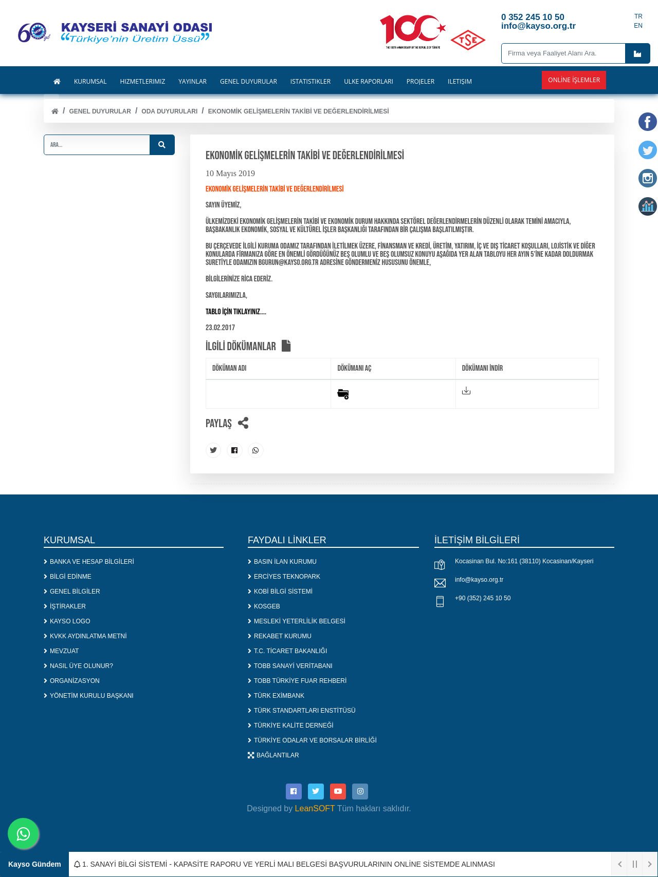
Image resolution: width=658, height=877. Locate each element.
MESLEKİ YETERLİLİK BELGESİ (296, 620)
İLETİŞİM (460, 82)
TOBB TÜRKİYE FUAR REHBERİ (297, 680)
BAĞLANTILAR (273, 754)
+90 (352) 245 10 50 (482, 598)
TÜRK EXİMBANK (276, 695)
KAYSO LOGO (67, 620)
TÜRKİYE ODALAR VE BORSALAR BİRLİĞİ (312, 739)
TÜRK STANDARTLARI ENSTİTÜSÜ (302, 710)
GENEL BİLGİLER (72, 591)
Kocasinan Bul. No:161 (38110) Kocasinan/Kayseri (524, 561)
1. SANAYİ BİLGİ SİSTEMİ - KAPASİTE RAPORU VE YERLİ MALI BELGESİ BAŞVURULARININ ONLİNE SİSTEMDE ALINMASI (284, 864)
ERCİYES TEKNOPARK (284, 576)
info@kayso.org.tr (479, 579)
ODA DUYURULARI (169, 111)
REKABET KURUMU (280, 635)
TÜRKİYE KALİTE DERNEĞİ (291, 725)
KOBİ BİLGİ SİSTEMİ (280, 591)
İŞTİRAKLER (65, 605)
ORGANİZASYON (72, 680)
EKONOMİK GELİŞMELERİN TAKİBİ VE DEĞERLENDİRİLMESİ (298, 111)
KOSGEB (264, 605)
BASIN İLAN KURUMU (282, 561)
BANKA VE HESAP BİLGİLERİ (89, 561)
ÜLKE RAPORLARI (368, 82)
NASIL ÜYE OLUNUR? (78, 665)
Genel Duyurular (100, 111)
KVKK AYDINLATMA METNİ (85, 635)
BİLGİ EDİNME (68, 576)
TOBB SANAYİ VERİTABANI (290, 665)
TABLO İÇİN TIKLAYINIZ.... (236, 312)
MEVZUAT (61, 650)
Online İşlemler (574, 79)
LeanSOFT (315, 808)
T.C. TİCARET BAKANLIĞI (287, 650)
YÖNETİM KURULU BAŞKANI (89, 695)
